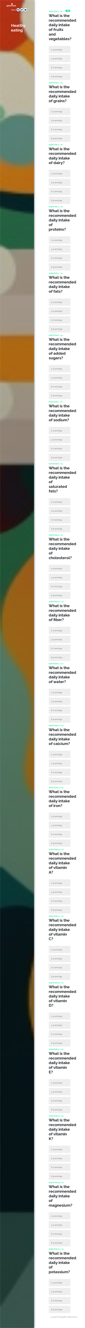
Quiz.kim (63, 1317)
